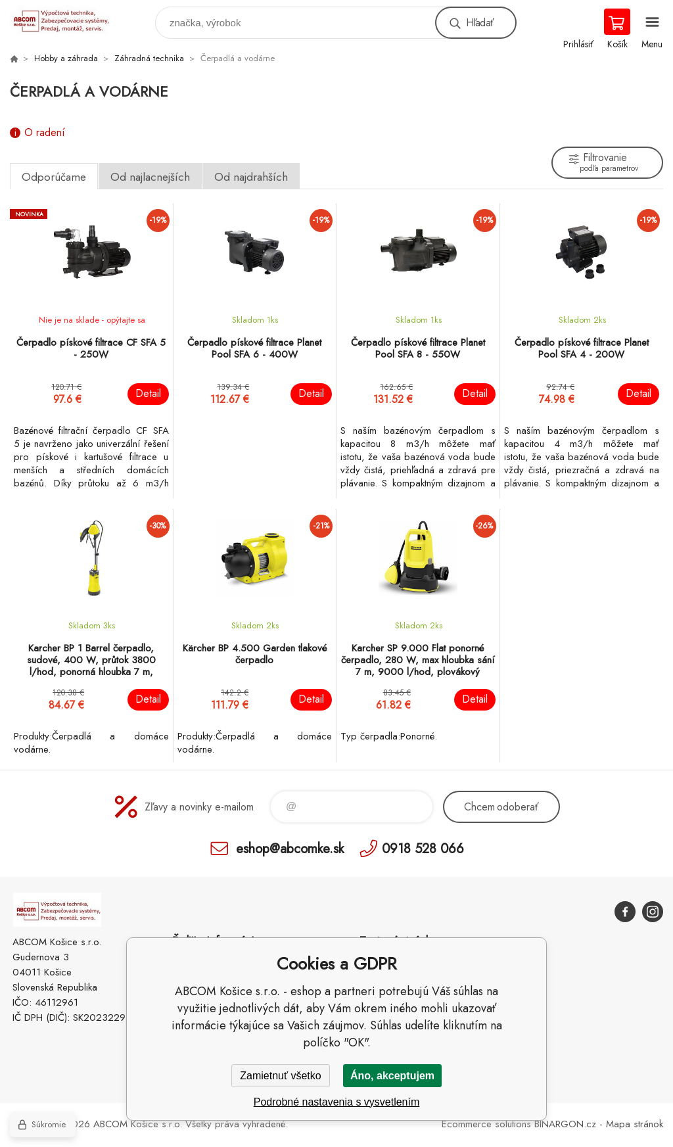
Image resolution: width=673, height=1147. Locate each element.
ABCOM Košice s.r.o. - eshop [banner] (68, 19)
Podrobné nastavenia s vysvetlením (337, 1102)
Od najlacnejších (150, 177)
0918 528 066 (423, 848)
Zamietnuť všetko (280, 1075)
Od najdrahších (251, 177)
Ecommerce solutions (486, 1124)
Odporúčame (54, 177)
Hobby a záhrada (66, 58)
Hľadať (480, 22)
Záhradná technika (149, 58)
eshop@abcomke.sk (290, 848)
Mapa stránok (634, 1124)
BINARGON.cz (565, 1124)
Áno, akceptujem (392, 1075)
